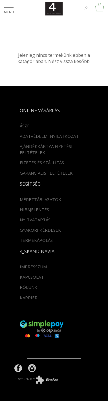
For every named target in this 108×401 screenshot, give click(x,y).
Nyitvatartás (35, 219)
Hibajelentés (34, 209)
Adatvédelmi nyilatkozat (49, 136)
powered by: (40, 379)
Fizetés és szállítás (42, 162)
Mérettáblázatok (40, 199)
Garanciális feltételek (46, 173)
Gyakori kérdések (40, 230)
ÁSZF (24, 126)
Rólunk (28, 287)
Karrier (29, 297)
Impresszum (33, 266)
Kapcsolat (32, 277)
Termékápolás (36, 240)
